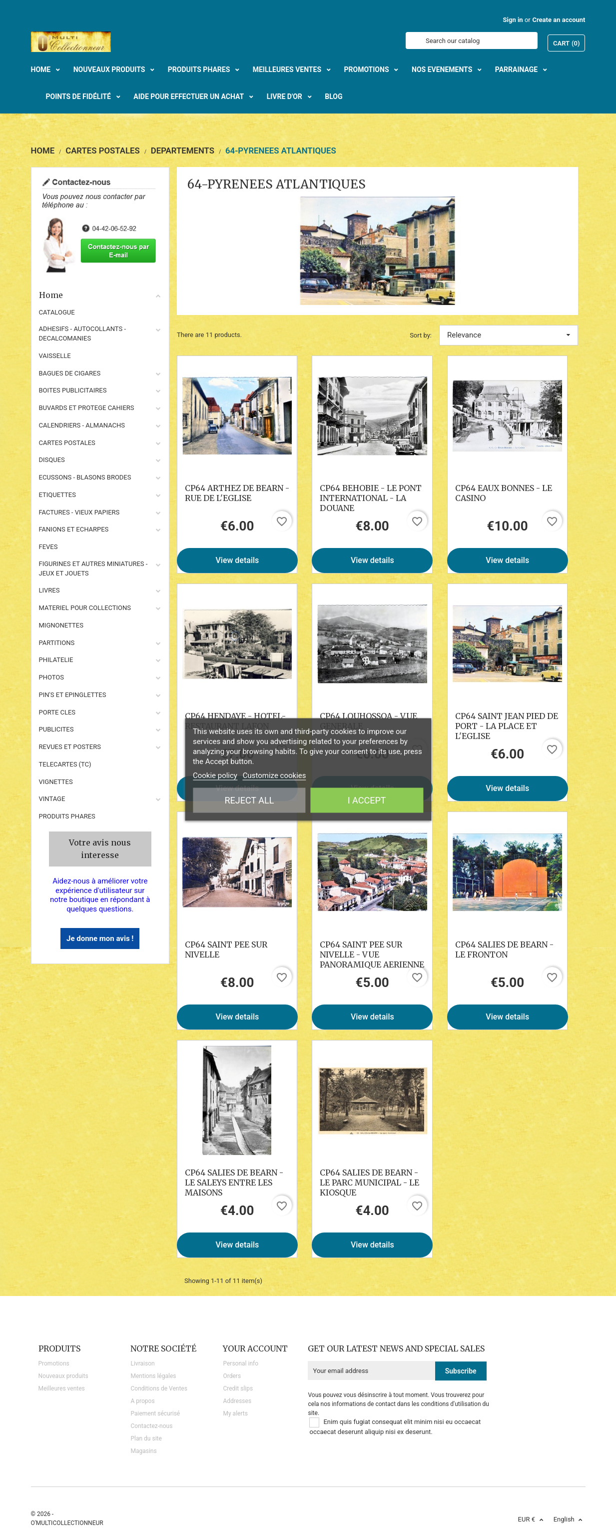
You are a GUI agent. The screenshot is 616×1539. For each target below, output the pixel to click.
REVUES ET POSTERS (70, 746)
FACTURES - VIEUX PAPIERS (79, 512)
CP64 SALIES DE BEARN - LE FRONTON (504, 950)
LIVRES (49, 590)
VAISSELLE (55, 356)
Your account (255, 1349)
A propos (142, 1401)
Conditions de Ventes (158, 1388)
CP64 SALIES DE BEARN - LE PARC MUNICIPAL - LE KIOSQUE (369, 1183)
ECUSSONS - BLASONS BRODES (85, 477)
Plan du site (145, 1438)
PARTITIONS (57, 642)
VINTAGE (52, 798)
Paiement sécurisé (155, 1413)
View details (237, 560)
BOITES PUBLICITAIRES (73, 390)
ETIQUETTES (57, 494)
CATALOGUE (57, 312)
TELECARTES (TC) (65, 764)
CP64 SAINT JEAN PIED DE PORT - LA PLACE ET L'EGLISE (506, 726)
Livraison (142, 1363)
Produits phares (67, 816)
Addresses (237, 1401)
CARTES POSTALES (67, 442)
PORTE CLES (57, 712)
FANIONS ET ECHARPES (74, 529)
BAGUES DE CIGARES (70, 373)
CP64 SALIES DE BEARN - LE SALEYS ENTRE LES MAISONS (234, 1183)
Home (100, 295)
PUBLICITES (56, 729)
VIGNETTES (56, 782)
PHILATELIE (56, 660)
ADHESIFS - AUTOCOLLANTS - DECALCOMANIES (82, 333)
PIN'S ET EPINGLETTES (72, 694)
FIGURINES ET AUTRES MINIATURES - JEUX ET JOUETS (93, 568)
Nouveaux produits (63, 1376)
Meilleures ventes (61, 1388)
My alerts (235, 1413)
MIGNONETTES (61, 625)
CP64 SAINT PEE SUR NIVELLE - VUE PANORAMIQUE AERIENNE (372, 955)
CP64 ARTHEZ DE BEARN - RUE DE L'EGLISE (237, 493)
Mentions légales (153, 1376)
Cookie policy (215, 775)
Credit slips (238, 1388)
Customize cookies (274, 775)
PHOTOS (51, 677)
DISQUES (52, 460)
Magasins (143, 1451)
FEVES (48, 546)
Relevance (508, 335)
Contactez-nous (151, 1426)
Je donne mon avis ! (99, 938)
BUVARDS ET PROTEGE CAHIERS (86, 408)
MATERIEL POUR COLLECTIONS (85, 608)
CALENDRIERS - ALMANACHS (82, 425)
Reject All (249, 800)
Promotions (53, 1363)
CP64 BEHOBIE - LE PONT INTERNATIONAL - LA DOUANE (371, 498)
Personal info (240, 1363)
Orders (232, 1376)
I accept (367, 800)
